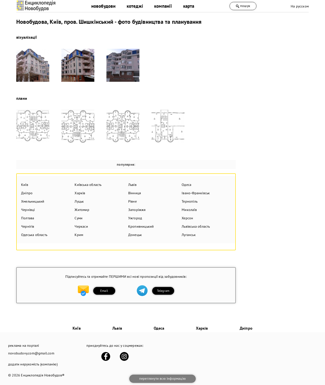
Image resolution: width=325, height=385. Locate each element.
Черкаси (81, 226)
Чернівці (28, 209)
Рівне (132, 201)
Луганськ (189, 234)
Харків (80, 193)
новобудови (103, 6)
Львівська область (196, 226)
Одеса (186, 184)
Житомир (82, 209)
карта (188, 6)
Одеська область (34, 234)
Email (104, 291)
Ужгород (135, 218)
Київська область (88, 184)
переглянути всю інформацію (162, 378)
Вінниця (134, 193)
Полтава (27, 218)
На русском (300, 6)
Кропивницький (141, 226)
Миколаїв (189, 209)
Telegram (163, 291)
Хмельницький (32, 201)
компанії (163, 6)
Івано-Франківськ (196, 193)
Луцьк (79, 201)
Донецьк (135, 234)
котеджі (135, 6)
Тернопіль (189, 201)
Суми (78, 218)
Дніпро (27, 193)
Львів (132, 184)
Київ (24, 184)
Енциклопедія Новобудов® (42, 375)
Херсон (187, 218)
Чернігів (27, 226)
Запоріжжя (137, 209)
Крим (79, 234)
